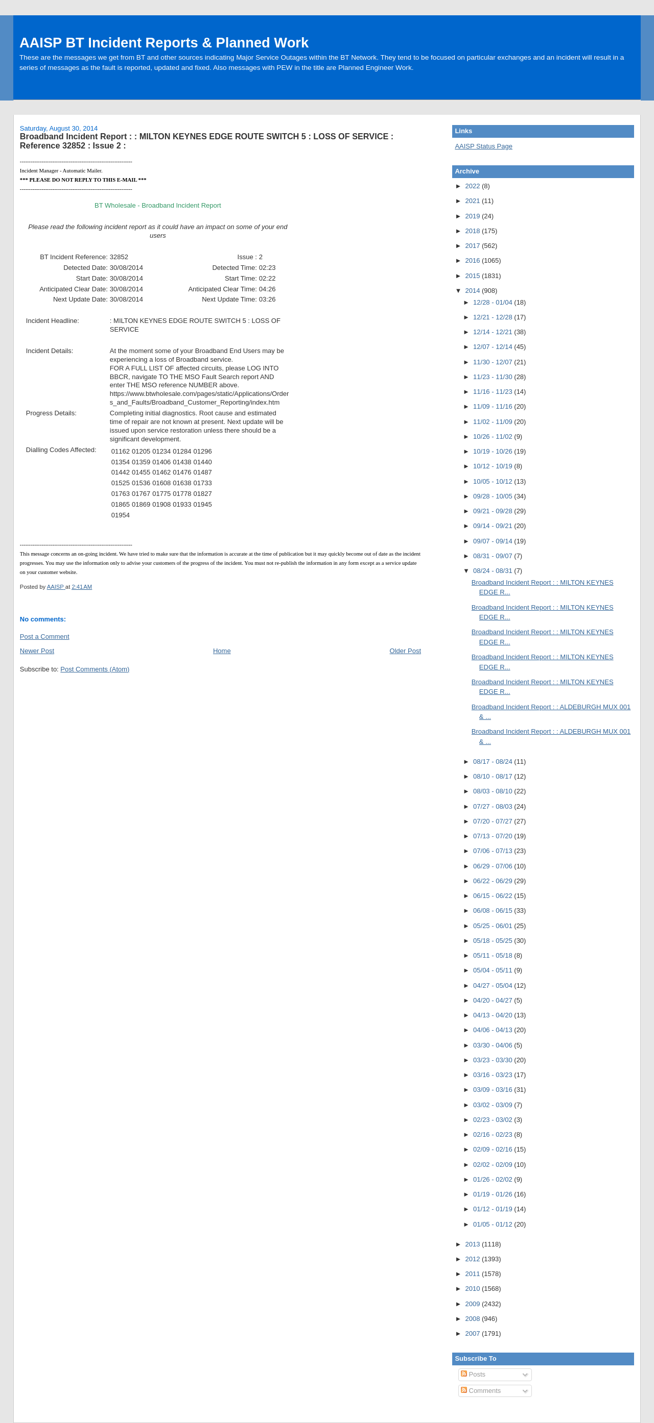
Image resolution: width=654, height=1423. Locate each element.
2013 (473, 1244)
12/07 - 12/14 (493, 347)
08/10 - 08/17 (493, 776)
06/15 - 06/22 (493, 896)
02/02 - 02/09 (493, 1164)
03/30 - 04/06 (493, 1045)
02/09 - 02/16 (493, 1149)
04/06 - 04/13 (493, 1030)
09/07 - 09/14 (493, 541)
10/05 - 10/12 (493, 481)
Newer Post (37, 651)
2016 (473, 260)
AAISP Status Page (483, 146)
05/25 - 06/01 (493, 926)
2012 (473, 1259)
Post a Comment (44, 636)
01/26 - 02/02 (493, 1179)
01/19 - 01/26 (493, 1194)
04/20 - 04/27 (493, 1000)
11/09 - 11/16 (493, 406)
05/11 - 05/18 (493, 955)
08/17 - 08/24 (493, 761)
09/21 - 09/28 (493, 511)
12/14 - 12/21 (493, 332)
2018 (473, 231)
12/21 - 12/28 (493, 317)
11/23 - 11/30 (493, 377)
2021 (473, 201)
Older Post (405, 651)
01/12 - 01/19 (493, 1209)
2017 (473, 245)
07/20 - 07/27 (493, 821)
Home (222, 651)
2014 (473, 290)
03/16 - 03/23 (493, 1075)
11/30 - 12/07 (493, 362)
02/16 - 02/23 (493, 1134)
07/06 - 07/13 (493, 851)
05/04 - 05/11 (493, 970)
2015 (473, 276)
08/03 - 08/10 (493, 791)
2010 (473, 1288)
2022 (473, 186)
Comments (481, 1390)
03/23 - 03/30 (493, 1060)
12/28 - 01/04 (493, 302)
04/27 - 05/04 (493, 985)
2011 (473, 1274)
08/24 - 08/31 (493, 571)
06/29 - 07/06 (493, 866)
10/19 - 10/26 (493, 451)
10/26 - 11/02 (493, 436)
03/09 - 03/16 (493, 1089)
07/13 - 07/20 (493, 836)
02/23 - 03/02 (493, 1120)
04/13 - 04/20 (493, 1015)
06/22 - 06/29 (493, 881)
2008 (473, 1318)
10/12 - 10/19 (493, 466)
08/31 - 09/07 (493, 556)
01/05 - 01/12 (493, 1224)
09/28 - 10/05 (493, 496)
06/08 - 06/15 (493, 910)
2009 (473, 1304)
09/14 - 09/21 (493, 526)
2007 (473, 1333)
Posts (473, 1374)
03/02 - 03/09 (493, 1105)
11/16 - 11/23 (493, 391)
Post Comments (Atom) (94, 669)
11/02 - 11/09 (493, 422)
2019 (473, 216)
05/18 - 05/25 (493, 940)
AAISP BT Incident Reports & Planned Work (164, 43)
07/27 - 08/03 (493, 806)
